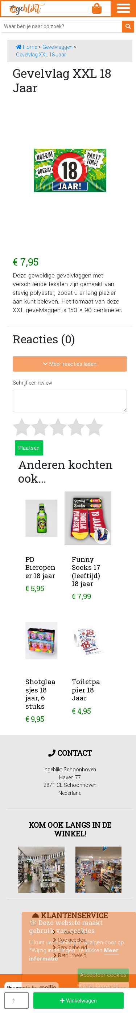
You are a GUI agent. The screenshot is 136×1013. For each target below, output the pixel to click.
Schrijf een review (32, 383)
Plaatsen (29, 447)
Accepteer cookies (103, 974)
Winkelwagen (78, 1000)
